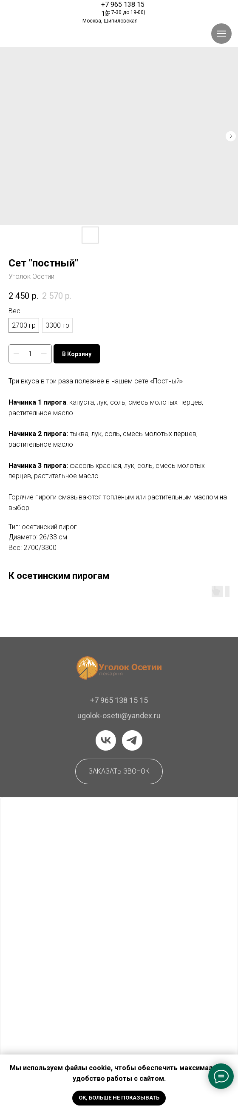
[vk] (106, 740)
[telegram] (132, 740)
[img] (45, 10)
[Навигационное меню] (221, 34)
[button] (119, 771)
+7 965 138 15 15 (119, 700)
